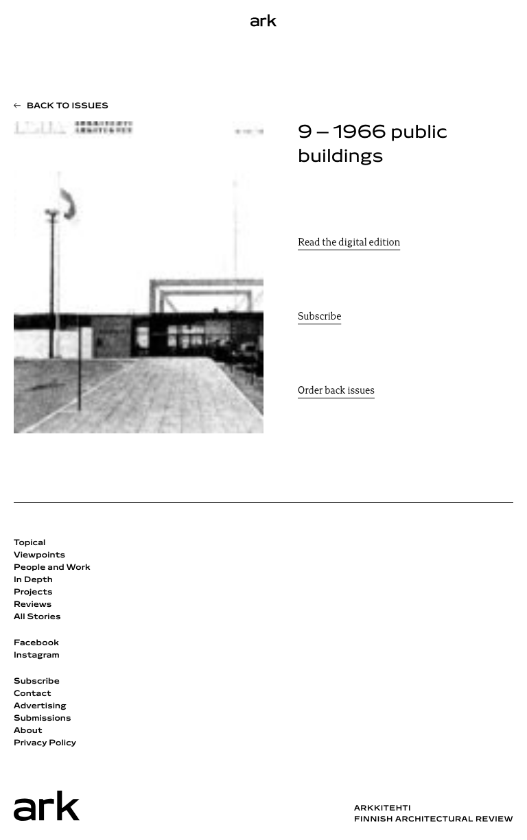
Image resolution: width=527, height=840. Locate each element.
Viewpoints (39, 555)
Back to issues (67, 106)
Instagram (37, 655)
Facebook (36, 643)
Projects (33, 592)
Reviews (32, 605)
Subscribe (319, 317)
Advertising (40, 706)
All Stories (37, 617)
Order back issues (336, 391)
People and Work (52, 568)
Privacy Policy (45, 743)
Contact (32, 694)
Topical (29, 543)
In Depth (33, 580)
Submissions (42, 719)
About (28, 731)
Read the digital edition (349, 243)
